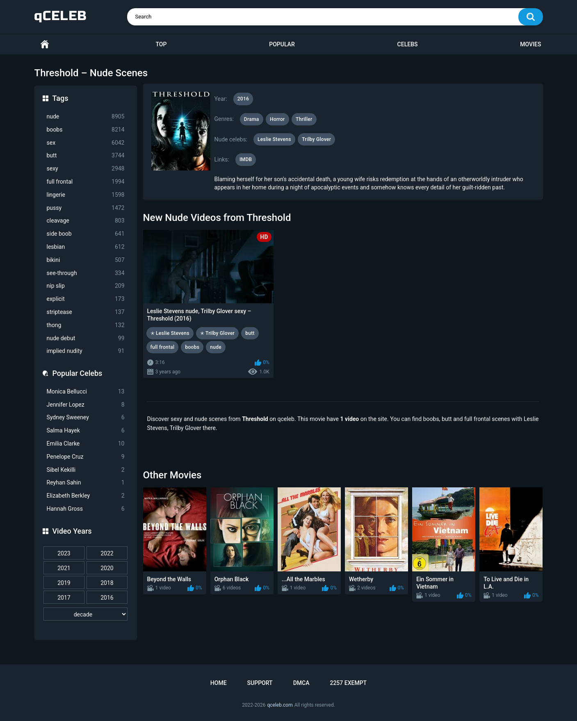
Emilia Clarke (86, 443)
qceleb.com (279, 705)
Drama (251, 119)
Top (160, 44)
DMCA (301, 683)
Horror (277, 119)
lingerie (86, 194)
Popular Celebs (77, 373)
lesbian (86, 246)
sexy (86, 168)
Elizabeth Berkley (86, 495)
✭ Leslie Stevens (170, 333)
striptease (86, 312)
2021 (63, 568)
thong (86, 325)
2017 (63, 597)
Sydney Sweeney (86, 417)
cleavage (86, 220)
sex (86, 142)
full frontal (86, 181)
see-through (86, 273)
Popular (281, 44)
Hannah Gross (86, 508)
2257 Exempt (348, 683)
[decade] (85, 614)
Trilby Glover (316, 139)
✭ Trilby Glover (217, 333)
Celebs (407, 44)
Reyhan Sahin (86, 482)
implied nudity (86, 351)
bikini (86, 260)
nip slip (86, 285)
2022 (106, 553)
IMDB (245, 159)
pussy (86, 208)
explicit (86, 299)
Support (260, 683)
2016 (106, 597)
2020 (106, 568)
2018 (106, 583)
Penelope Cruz (86, 456)
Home (44, 44)
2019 (63, 583)
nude (86, 116)
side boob (86, 233)
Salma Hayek (86, 430)
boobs (86, 129)
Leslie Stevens (274, 139)
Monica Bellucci (86, 391)
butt (86, 155)
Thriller (304, 119)
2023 (63, 553)
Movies (530, 44)
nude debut (86, 338)
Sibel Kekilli (86, 469)
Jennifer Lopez (86, 404)
